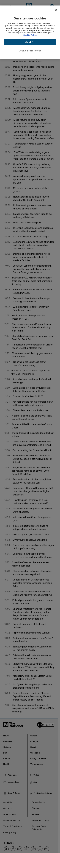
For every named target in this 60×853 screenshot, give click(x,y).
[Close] (56, 9)
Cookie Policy (30, 35)
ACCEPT (30, 41)
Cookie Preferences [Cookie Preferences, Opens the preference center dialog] (30, 50)
